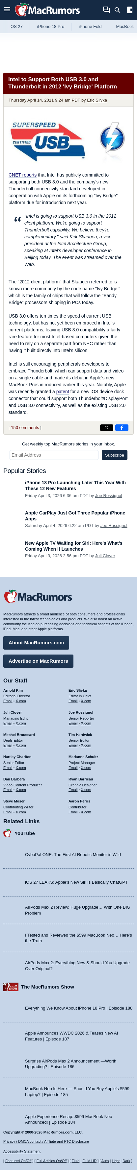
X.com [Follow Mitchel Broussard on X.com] (21, 745)
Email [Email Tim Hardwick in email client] (73, 745)
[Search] (120, 10)
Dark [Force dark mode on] (126, 1161)
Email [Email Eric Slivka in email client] (73, 701)
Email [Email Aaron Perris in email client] (73, 812)
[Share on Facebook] (121, 427)
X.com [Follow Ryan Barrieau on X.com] (86, 790)
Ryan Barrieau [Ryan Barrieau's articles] (80, 779)
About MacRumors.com (36, 642)
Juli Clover (105, 555)
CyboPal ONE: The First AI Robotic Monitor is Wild (73, 854)
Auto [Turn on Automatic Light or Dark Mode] (105, 1161)
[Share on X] (106, 427)
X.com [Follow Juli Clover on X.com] (21, 723)
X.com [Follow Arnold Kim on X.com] (21, 701)
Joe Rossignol (108, 495)
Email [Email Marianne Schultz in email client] (73, 768)
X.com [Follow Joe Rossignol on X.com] (86, 723)
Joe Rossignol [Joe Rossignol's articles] (80, 712)
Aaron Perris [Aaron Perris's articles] (79, 801)
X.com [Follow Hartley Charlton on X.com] (21, 768)
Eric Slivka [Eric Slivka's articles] (77, 690)
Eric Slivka (97, 100)
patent (62, 391)
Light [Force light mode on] (116, 1161)
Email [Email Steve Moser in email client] (8, 812)
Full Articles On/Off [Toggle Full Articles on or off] (52, 1161)
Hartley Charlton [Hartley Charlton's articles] (17, 757)
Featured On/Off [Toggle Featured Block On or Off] (18, 1161)
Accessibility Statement (22, 1151)
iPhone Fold (90, 26)
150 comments (25, 427)
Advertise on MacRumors (38, 661)
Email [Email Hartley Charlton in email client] (8, 768)
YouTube (24, 833)
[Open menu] (7, 10)
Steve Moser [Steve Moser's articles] (14, 801)
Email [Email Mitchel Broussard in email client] (8, 745)
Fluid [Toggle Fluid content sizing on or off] (75, 1161)
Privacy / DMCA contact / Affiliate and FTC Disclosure (46, 1141)
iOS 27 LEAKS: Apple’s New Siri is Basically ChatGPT (76, 882)
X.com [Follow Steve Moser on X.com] (21, 812)
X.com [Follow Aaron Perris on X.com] (86, 812)
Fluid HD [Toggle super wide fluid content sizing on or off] (89, 1161)
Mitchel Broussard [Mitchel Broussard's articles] (19, 735)
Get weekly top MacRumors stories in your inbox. (68, 444)
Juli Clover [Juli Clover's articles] (12, 712)
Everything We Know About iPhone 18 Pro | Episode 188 (78, 1008)
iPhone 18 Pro (50, 26)
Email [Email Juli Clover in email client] (8, 723)
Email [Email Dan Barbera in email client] (8, 790)
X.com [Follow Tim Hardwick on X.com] (86, 745)
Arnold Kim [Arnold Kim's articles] (13, 690)
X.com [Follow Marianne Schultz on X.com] (86, 768)
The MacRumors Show (47, 987)
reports (23, 175)
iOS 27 (16, 26)
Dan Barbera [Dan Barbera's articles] (14, 779)
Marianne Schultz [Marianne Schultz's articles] (83, 757)
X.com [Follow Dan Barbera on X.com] (21, 790)
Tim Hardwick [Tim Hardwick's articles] (80, 735)
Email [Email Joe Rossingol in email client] (73, 723)
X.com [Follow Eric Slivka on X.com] (86, 701)
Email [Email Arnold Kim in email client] (8, 701)
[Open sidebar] (130, 10)
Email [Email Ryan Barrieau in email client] (73, 790)
